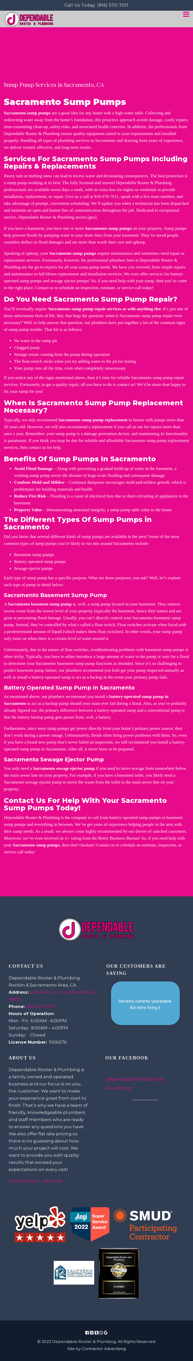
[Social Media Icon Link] (87, 1332)
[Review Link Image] (40, 1225)
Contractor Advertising (104, 1348)
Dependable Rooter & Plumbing (32, 133)
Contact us (105, 845)
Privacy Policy (23, 1180)
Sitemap (53, 1180)
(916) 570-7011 (113, 5)
